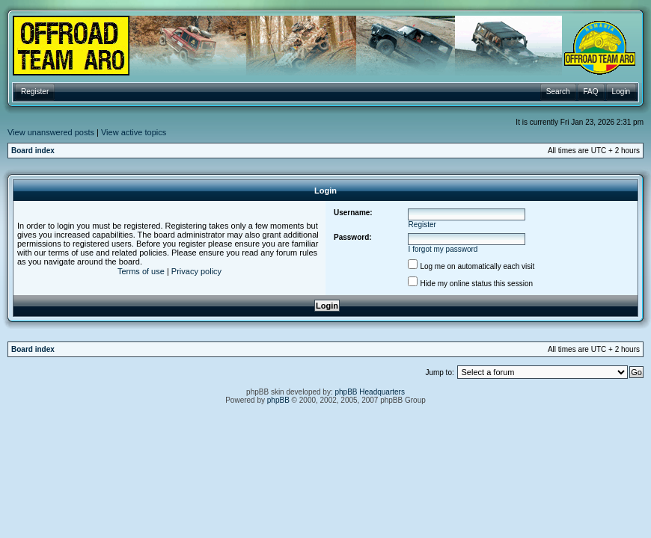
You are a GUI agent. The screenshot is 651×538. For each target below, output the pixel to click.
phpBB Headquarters (370, 392)
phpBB (278, 400)
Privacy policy (196, 271)
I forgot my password (443, 249)
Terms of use (141, 271)
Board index (33, 150)
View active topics (133, 132)
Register (422, 224)
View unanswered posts (50, 132)
